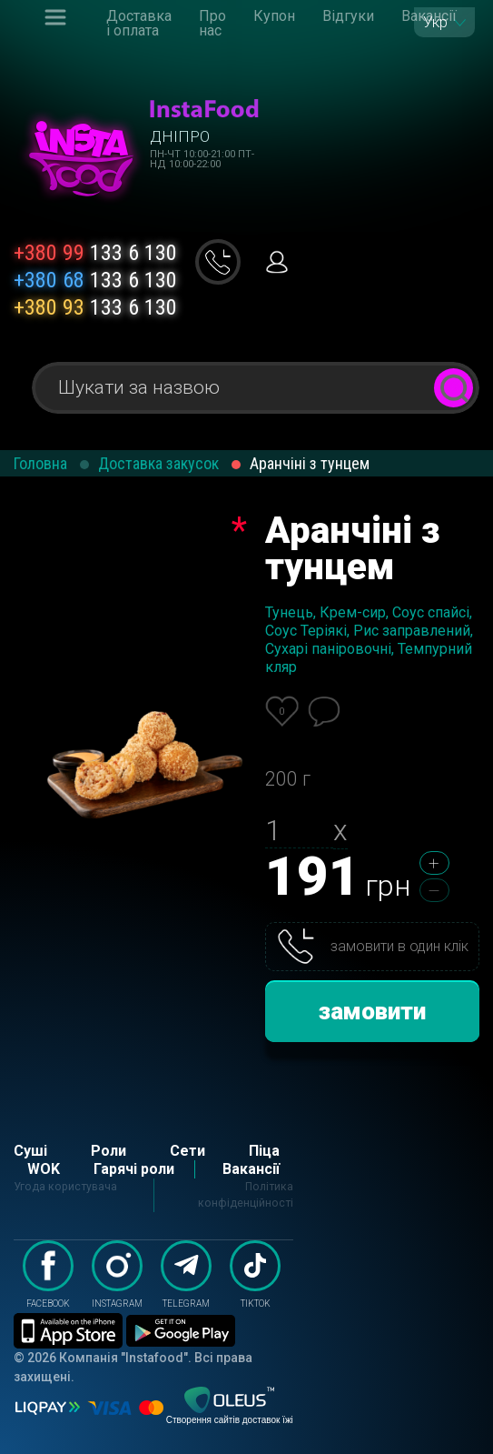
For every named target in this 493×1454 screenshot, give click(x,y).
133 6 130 (95, 253)
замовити (372, 1011)
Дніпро (180, 136)
